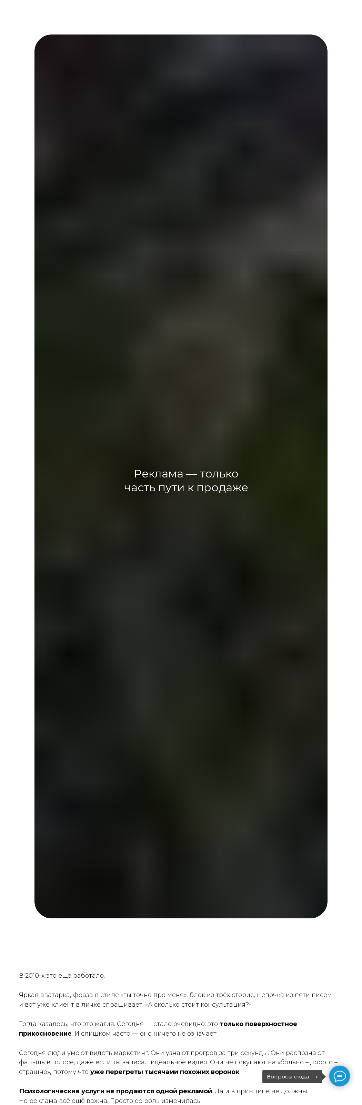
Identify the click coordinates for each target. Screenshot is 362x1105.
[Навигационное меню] (345, 22)
